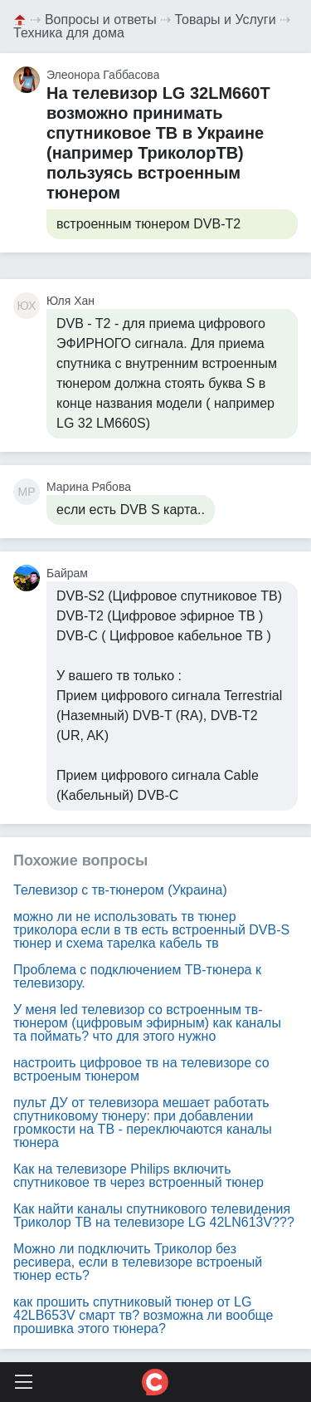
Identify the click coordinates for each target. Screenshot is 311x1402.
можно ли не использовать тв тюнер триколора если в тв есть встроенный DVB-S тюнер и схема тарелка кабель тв (151, 929)
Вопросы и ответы (101, 19)
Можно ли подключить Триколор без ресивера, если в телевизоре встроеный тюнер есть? (137, 1262)
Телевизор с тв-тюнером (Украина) (120, 890)
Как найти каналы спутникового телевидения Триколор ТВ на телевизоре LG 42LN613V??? (153, 1215)
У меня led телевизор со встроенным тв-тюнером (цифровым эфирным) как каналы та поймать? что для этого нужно (147, 1022)
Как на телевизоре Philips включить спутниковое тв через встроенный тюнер (138, 1175)
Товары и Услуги (225, 19)
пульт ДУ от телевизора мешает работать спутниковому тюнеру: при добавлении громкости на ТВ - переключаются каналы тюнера (142, 1123)
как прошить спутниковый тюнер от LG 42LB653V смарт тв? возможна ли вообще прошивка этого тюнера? (143, 1315)
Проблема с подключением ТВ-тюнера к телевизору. (137, 976)
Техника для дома (68, 33)
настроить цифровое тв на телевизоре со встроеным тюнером (141, 1069)
